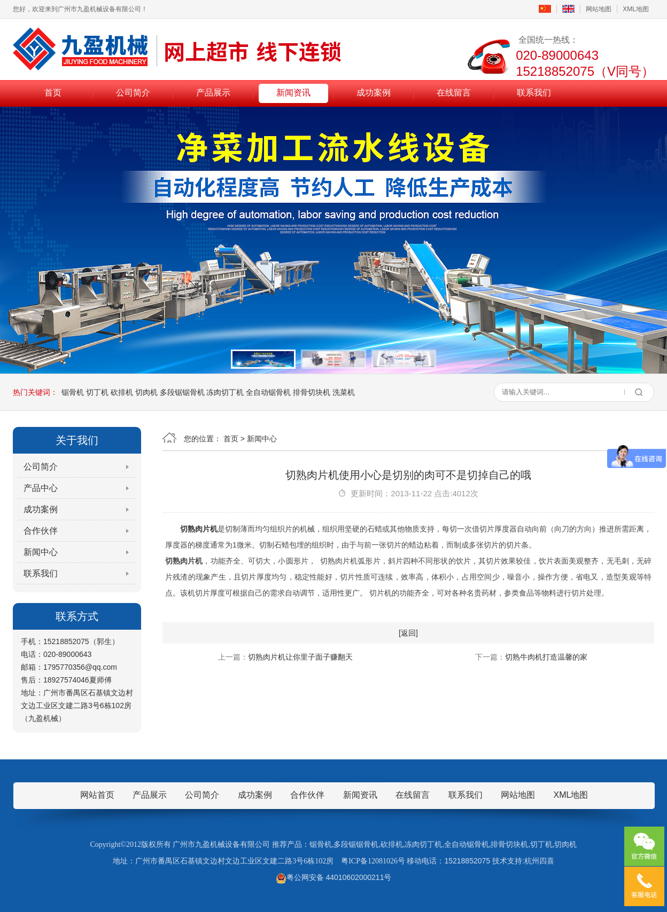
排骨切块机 (311, 392)
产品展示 (213, 92)
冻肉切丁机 (225, 392)
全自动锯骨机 (268, 392)
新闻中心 (41, 552)
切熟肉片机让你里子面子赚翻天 (300, 657)
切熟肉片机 (199, 529)
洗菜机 (343, 392)
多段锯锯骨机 (182, 392)
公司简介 (133, 92)
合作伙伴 (41, 530)
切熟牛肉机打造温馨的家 (546, 657)
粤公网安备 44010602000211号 (334, 877)
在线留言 (454, 92)
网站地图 (598, 9)
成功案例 (373, 92)
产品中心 (41, 488)
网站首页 (97, 794)
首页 (52, 92)
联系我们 (534, 92)
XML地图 (636, 9)
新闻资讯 (293, 92)
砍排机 (122, 392)
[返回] (408, 633)
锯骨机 (72, 392)
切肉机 (146, 392)
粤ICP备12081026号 (373, 861)
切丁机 (97, 392)
